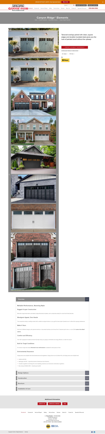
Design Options (23, 373)
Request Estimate (81, 5)
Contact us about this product (75, 47)
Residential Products (53, 20)
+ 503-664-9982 (93, 8)
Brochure (21, 384)
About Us (68, 8)
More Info (65, 2)
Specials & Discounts (82, 8)
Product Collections (43, 20)
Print (72, 54)
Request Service (92, 5)
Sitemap (26, 432)
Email (64, 54)
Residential (30, 8)
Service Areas (56, 8)
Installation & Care (24, 389)
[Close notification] (103, 2)
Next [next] (57, 174)
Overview (21, 299)
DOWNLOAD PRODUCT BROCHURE (70, 50)
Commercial (36, 8)
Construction (22, 378)
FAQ (65, 404)
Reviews (62, 8)
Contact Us (74, 8)
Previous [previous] (10, 174)
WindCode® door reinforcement (38, 347)
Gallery (50, 8)
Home (36, 20)
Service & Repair (44, 8)
